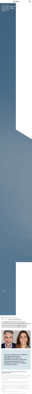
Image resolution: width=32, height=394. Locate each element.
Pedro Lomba (6, 317)
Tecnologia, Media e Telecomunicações (14, 319)
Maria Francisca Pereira (14, 317)
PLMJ (16, 0)
